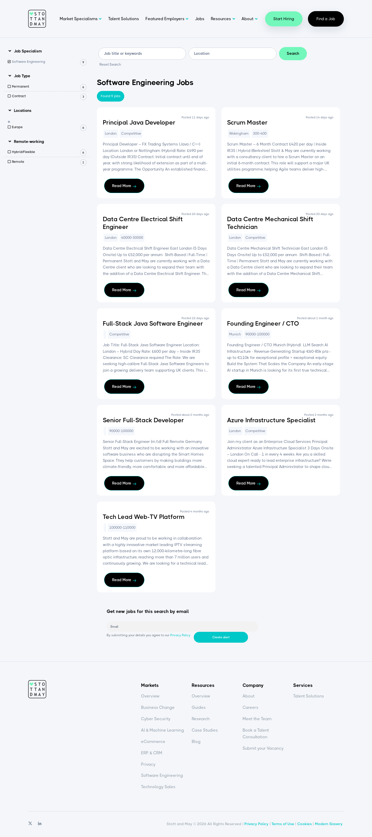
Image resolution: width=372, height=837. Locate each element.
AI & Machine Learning (162, 730)
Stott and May (37, 19)
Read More (121, 185)
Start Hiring (283, 19)
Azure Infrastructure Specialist (271, 420)
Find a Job (325, 19)
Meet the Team (257, 719)
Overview (150, 696)
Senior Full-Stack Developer (143, 420)
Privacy (148, 764)
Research (201, 719)
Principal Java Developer (139, 122)
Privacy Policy (179, 637)
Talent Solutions (123, 18)
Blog (196, 742)
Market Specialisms (79, 18)
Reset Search (110, 65)
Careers (250, 708)
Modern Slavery (329, 825)
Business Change (158, 708)
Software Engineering (49, 62)
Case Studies (205, 730)
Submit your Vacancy (263, 748)
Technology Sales (158, 787)
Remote (49, 162)
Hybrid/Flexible (49, 152)
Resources (221, 18)
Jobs (199, 18)
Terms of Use (283, 825)
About (247, 18)
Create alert (280, 627)
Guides (199, 708)
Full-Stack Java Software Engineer (153, 323)
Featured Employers (164, 18)
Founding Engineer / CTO (263, 323)
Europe (49, 127)
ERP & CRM (151, 753)
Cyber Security (156, 719)
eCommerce (153, 742)
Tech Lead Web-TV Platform (143, 516)
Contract (49, 96)
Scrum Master (247, 122)
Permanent (49, 86)
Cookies (304, 825)
